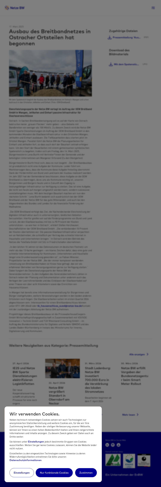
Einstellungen (36, 441)
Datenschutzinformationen (25, 460)
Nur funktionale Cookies (54, 472)
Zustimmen (86, 472)
